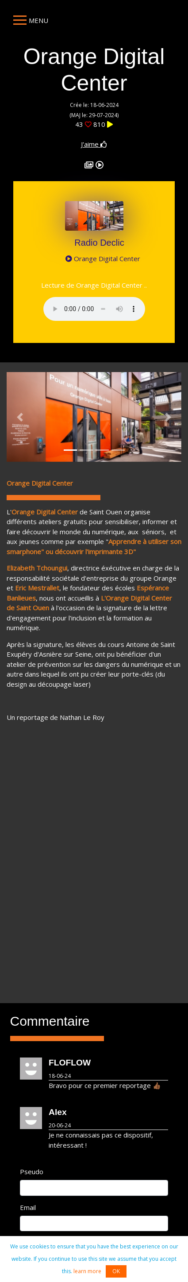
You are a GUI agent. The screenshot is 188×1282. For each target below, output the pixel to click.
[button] (20, 417)
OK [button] (116, 1271)
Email (28, 1207)
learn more (87, 1271)
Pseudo (31, 1171)
